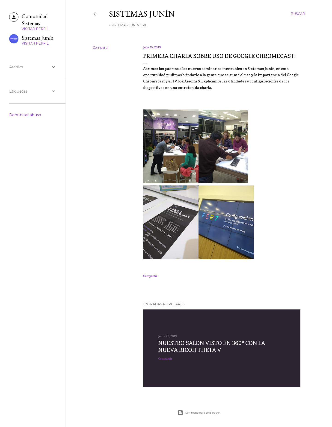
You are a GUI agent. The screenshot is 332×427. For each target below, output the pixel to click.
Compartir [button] (100, 47)
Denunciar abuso (25, 115)
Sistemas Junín (142, 13)
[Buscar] (298, 13)
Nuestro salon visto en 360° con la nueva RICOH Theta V (211, 346)
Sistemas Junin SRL (129, 25)
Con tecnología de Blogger (199, 412)
